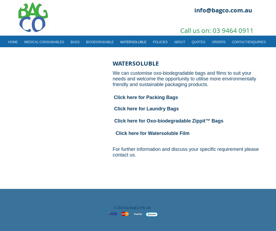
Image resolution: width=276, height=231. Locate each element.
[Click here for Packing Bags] (146, 97)
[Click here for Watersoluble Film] (152, 133)
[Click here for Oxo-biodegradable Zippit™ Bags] (169, 121)
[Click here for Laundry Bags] (146, 109)
